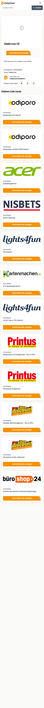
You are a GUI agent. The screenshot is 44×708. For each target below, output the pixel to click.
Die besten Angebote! (11, 389)
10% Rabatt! (7, 252)
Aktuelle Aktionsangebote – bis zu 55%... (18, 423)
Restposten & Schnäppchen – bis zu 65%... (19, 355)
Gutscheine (17, 70)
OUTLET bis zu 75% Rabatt (13, 320)
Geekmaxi (12, 72)
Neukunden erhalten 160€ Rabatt (16, 149)
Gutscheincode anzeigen (18, 53)
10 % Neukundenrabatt (11, 286)
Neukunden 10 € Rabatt (12, 115)
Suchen (37, 8)
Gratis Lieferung (9, 218)
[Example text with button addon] (16, 7)
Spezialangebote (9, 184)
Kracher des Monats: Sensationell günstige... (20, 491)
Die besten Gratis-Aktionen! (14, 457)
